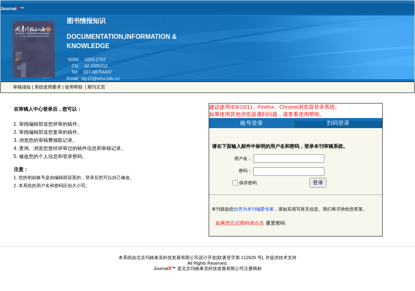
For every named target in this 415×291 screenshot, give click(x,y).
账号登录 (251, 123)
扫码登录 (338, 123)
